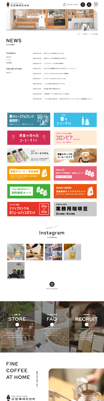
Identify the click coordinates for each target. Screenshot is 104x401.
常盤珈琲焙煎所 (17, 4)
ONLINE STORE (70, 4)
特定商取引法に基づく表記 (15, 394)
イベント (8, 60)
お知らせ (8, 57)
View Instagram (52, 267)
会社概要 (10, 387)
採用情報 (9, 63)
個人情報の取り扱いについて (16, 392)
